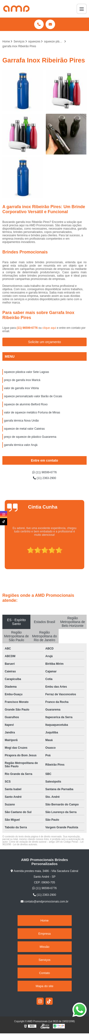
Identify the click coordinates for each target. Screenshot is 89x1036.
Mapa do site (44, 986)
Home (44, 920)
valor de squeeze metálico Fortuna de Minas (32, 412)
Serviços (45, 960)
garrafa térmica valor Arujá (20, 445)
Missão (44, 946)
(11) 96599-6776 (27, 328)
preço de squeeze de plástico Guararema (30, 436)
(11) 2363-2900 (44, 478)
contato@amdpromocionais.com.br (45, 901)
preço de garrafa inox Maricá (22, 380)
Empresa (44, 933)
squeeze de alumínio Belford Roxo (25, 404)
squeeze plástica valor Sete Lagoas (26, 372)
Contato (44, 973)
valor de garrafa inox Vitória (21, 388)
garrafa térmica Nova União (21, 420)
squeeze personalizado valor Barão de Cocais (33, 396)
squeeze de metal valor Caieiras (24, 428)
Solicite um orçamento (44, 342)
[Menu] (82, 8)
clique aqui (49, 328)
